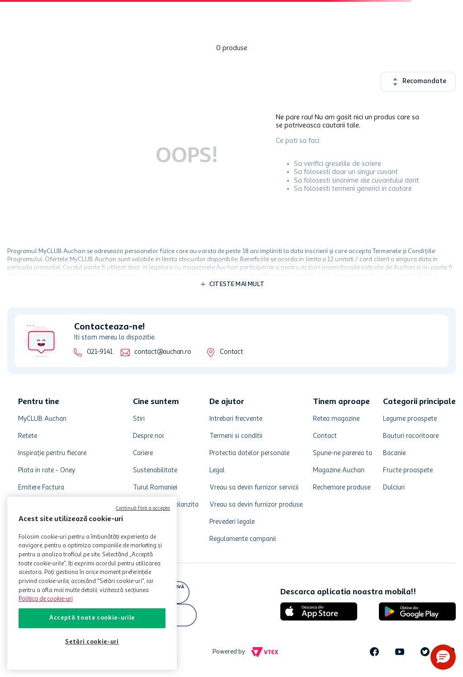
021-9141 (100, 352)
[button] (443, 657)
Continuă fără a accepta (143, 508)
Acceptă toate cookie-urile (92, 618)
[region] (92, 583)
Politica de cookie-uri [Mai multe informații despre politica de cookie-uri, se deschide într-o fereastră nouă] (46, 599)
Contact (231, 352)
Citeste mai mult (237, 284)
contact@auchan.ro (162, 352)
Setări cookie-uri (91, 642)
